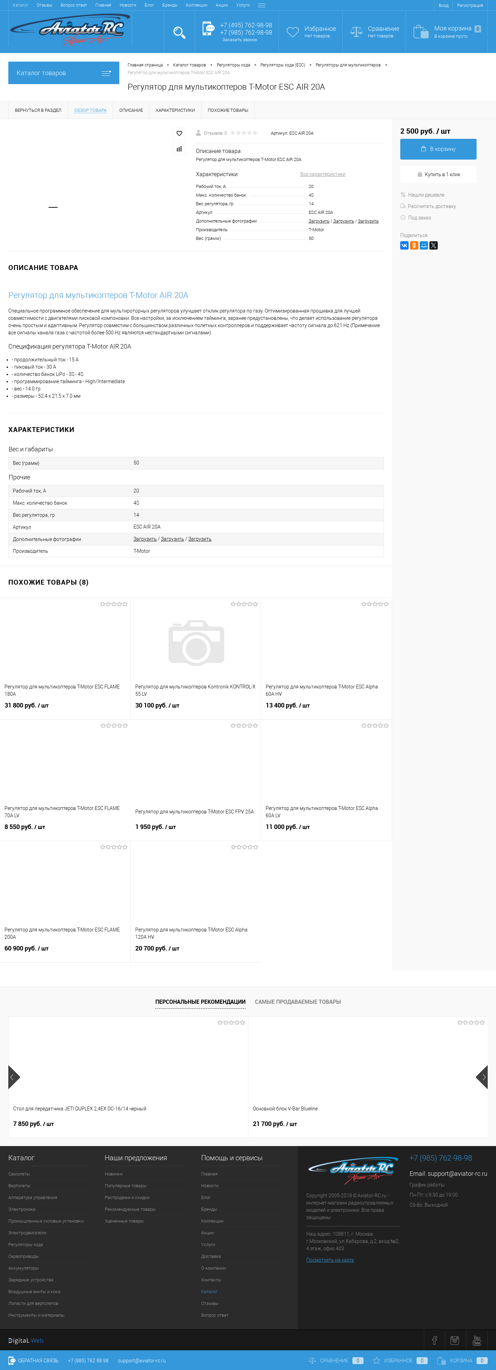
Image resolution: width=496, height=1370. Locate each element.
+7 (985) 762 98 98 (88, 1360)
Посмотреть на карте (330, 1260)
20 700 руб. (196, 953)
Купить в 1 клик (438, 174)
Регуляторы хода (25, 1244)
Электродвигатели (27, 1232)
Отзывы (209, 1303)
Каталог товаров (64, 73)
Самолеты (19, 1174)
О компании (213, 5)
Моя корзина (457, 29)
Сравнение (383, 28)
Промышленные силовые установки (46, 1221)
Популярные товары (126, 1185)
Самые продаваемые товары (298, 1002)
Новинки (113, 1174)
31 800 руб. (65, 710)
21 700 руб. (155, 1124)
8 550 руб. (65, 831)
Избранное (320, 28)
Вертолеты (19, 1185)
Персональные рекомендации (200, 1002)
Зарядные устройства (30, 1279)
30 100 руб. (196, 710)
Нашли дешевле (422, 195)
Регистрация (470, 5)
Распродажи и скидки (127, 1197)
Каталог (209, 1291)
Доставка (185, 5)
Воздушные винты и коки (34, 1291)
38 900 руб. (395, 1124)
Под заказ (415, 217)
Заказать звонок (239, 39)
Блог (66, 5)
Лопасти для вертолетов (33, 1303)
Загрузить (319, 221)
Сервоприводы (23, 1256)
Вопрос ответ (215, 1315)
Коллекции (114, 5)
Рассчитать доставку (428, 206)
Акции (139, 5)
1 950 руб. (196, 831)
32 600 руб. (275, 1124)
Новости (45, 5)
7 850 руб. (33, 1124)
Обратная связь (33, 1360)
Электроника (21, 1209)
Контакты (243, 5)
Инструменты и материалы (36, 1315)
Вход (443, 5)
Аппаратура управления (32, 1197)
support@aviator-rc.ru (457, 1173)
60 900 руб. (65, 953)
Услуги (160, 5)
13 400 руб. (326, 710)
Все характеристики (322, 174)
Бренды (87, 5)
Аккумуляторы (23, 1268)
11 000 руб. (326, 831)
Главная (21, 5)
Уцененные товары (124, 1221)
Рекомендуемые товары (130, 1209)
